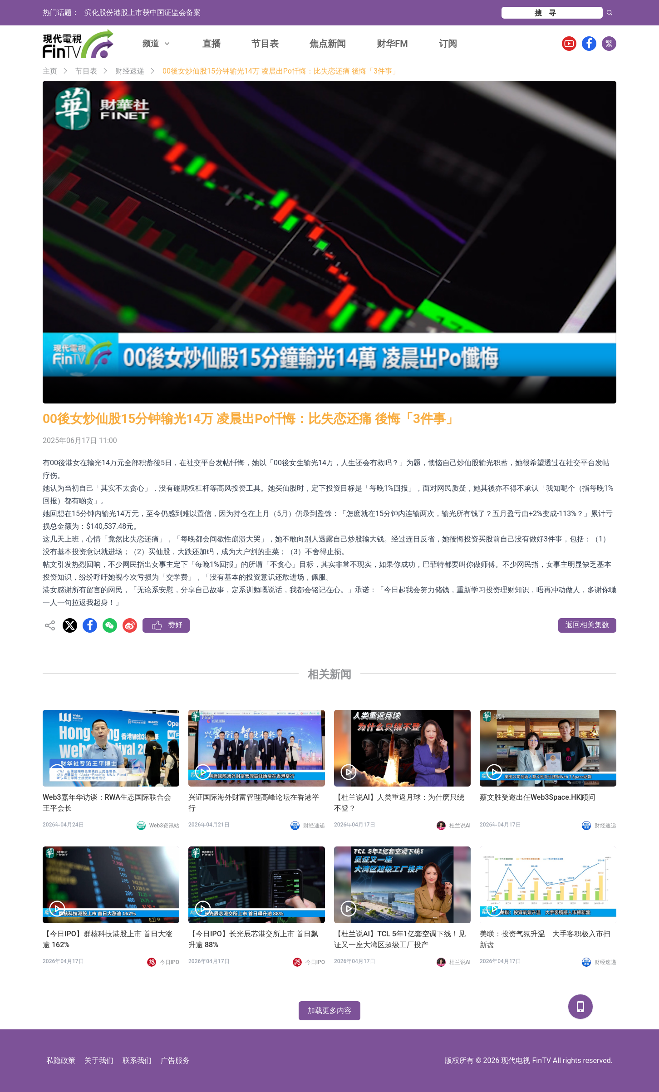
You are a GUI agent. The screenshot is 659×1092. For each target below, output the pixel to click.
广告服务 (175, 1060)
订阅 (448, 43)
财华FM (392, 43)
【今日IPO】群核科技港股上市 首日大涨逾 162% (107, 939)
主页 (50, 71)
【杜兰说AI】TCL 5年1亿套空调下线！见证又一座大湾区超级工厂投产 (400, 939)
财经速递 (129, 71)
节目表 (265, 43)
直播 (211, 43)
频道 (157, 43)
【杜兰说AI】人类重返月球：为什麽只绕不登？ (399, 802)
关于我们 (98, 1060)
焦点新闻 (328, 43)
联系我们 (137, 1060)
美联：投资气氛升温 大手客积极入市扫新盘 (545, 939)
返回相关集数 (587, 624)
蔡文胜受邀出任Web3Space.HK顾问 (537, 797)
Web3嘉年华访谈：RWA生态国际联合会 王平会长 (107, 802)
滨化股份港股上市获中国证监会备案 (142, 12)
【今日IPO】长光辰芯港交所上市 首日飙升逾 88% (253, 939)
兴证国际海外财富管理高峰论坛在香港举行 (253, 802)
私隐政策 (60, 1060)
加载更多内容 (329, 1010)
